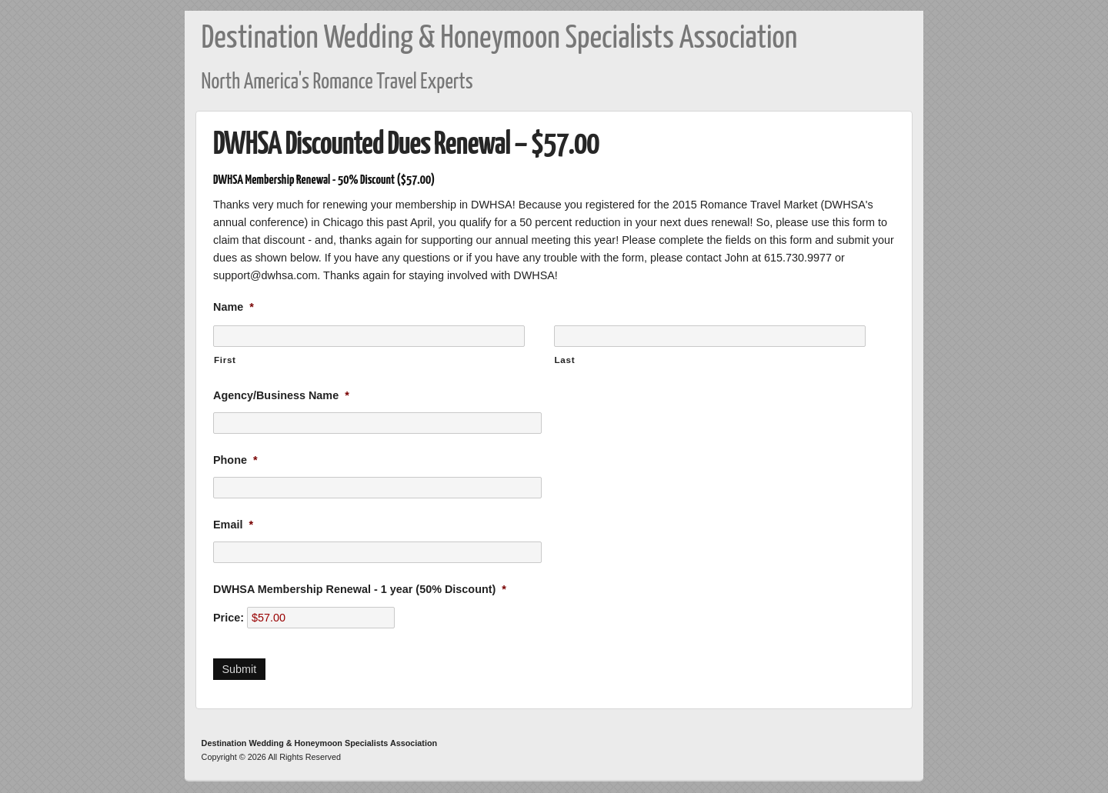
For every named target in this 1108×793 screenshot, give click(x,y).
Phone (235, 460)
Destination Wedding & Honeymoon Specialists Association (500, 39)
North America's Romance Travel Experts (337, 82)
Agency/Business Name (281, 395)
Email (233, 524)
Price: (228, 617)
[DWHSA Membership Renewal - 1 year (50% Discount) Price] (321, 617)
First (225, 360)
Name (233, 307)
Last (565, 360)
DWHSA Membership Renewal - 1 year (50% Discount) (359, 589)
